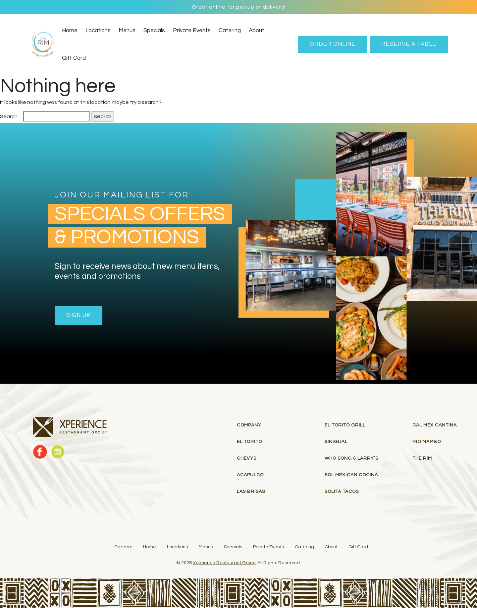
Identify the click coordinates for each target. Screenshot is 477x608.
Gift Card (74, 58)
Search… (11, 116)
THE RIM (422, 458)
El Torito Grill (345, 425)
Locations (98, 31)
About (256, 31)
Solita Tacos (342, 491)
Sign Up (78, 315)
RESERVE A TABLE (408, 44)
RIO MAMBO (426, 441)
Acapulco (250, 475)
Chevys (246, 458)
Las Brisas (251, 491)
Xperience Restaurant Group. (224, 563)
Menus (127, 31)
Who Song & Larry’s (351, 458)
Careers (123, 547)
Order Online (332, 44)
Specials (154, 31)
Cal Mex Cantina (434, 425)
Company (249, 425)
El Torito (249, 441)
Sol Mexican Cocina (351, 475)
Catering (230, 31)
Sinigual (336, 441)
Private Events (192, 31)
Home (70, 31)
